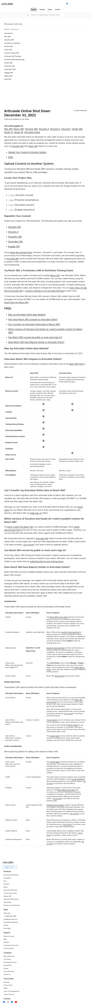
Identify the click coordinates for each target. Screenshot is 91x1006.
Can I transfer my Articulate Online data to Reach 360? (34, 324)
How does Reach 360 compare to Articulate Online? (33, 319)
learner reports (72, 725)
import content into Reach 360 (20, 527)
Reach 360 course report (59, 617)
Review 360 (8, 46)
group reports (60, 676)
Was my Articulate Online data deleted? (27, 314)
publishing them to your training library (46, 561)
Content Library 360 (11, 53)
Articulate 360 (17, 146)
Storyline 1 (66, 129)
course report (55, 736)
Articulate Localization (12, 43)
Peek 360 (7, 79)
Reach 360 (8, 50)
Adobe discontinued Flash (21, 252)
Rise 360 (7, 37)
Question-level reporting (55, 648)
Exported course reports (55, 805)
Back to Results (80, 110)
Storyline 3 (44, 129)
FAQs (10, 157)
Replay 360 (8, 76)
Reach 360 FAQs (76, 364)
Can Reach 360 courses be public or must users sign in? (35, 337)
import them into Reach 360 (16, 302)
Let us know (28, 545)
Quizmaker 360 (9, 69)
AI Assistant (8, 33)
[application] (85, 1000)
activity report (55, 762)
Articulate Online (32, 132)
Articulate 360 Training (12, 56)
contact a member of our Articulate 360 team (44, 291)
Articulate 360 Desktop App (14, 59)
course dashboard (78, 779)
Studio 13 (8, 132)
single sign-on (36, 513)
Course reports (52, 720)
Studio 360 (8, 63)
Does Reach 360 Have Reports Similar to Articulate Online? (36, 342)
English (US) (10, 867)
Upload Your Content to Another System (27, 152)
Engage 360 (8, 73)
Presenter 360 (9, 66)
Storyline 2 (55, 129)
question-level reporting (70, 632)
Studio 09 (18, 132)
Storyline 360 (9, 40)
